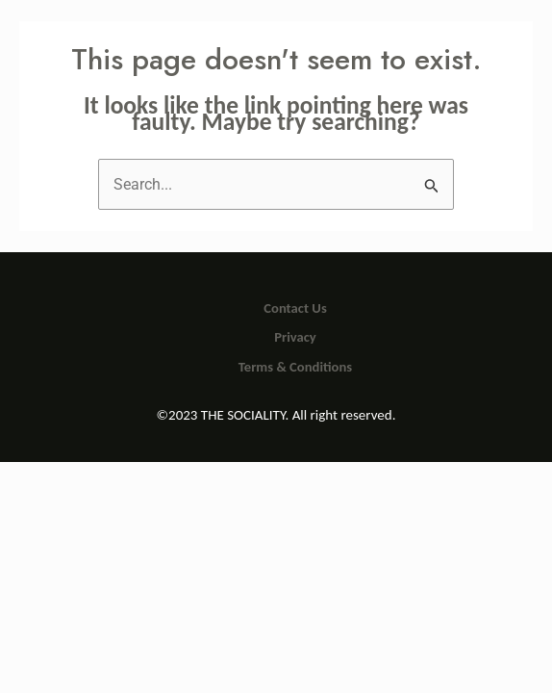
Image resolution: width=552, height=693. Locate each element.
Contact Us (294, 308)
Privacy (295, 337)
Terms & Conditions (295, 366)
